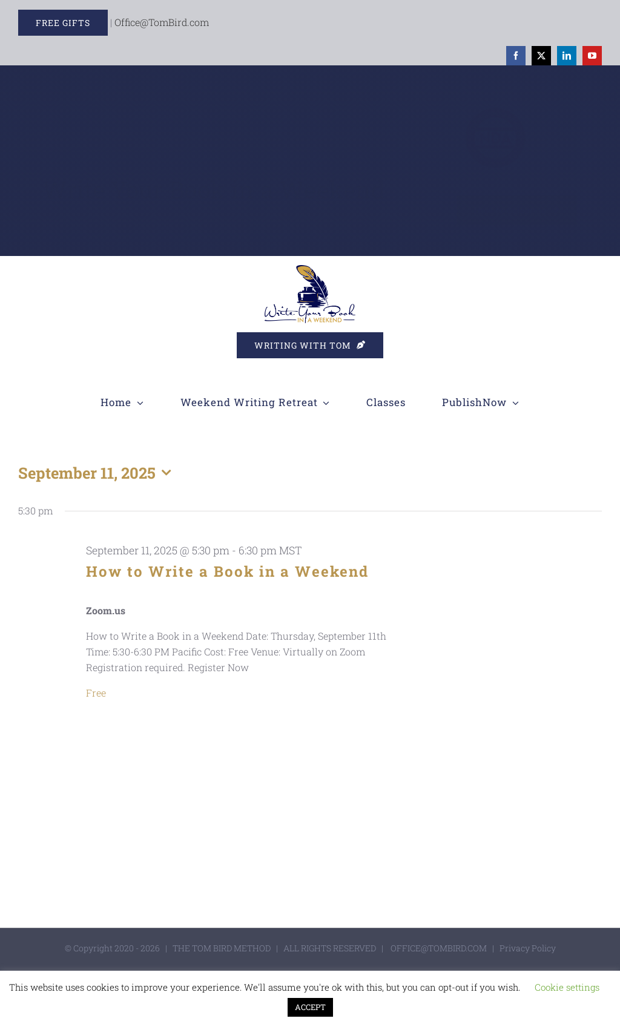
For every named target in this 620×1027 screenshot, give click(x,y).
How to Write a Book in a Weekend (227, 571)
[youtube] (592, 55)
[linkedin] (566, 55)
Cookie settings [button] (567, 987)
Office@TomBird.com (161, 22)
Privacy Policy (528, 948)
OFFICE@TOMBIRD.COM (439, 948)
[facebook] (516, 55)
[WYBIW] (310, 269)
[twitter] (541, 55)
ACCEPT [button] (310, 1007)
